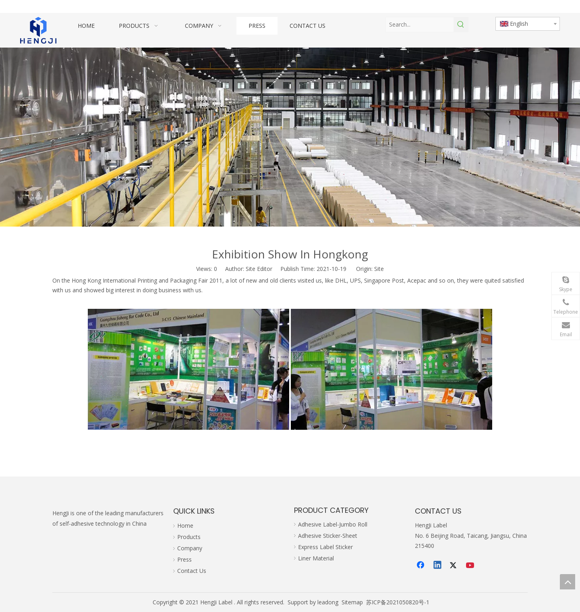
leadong (327, 602)
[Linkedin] (437, 565)
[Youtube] (470, 565)
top (567, 581)
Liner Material (316, 558)
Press (184, 559)
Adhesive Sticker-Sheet (327, 535)
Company (189, 548)
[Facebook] (421, 565)
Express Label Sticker (325, 547)
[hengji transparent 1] (38, 30)
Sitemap (352, 602)
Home (185, 525)
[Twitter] (454, 565)
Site (379, 269)
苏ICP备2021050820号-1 (397, 602)
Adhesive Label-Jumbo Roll (332, 524)
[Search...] (420, 24)
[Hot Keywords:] (461, 24)
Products (189, 537)
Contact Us (191, 571)
